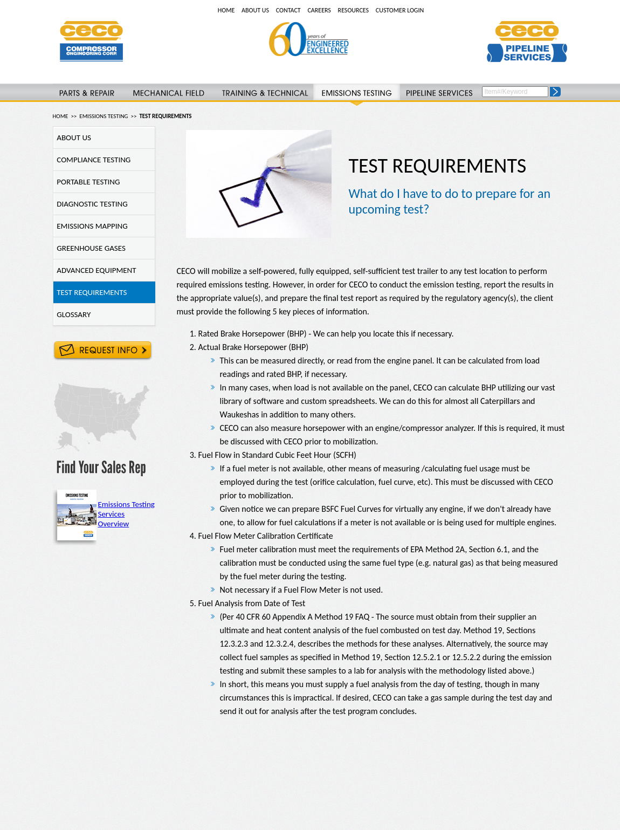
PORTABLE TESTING (86, 182)
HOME (226, 10)
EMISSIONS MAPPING (90, 226)
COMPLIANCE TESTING (92, 159)
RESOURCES (353, 10)
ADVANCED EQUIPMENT (94, 270)
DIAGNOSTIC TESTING (90, 204)
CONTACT (288, 10)
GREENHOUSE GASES (89, 248)
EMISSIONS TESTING (103, 116)
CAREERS (318, 10)
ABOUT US (255, 10)
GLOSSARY (72, 314)
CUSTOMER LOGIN (400, 10)
